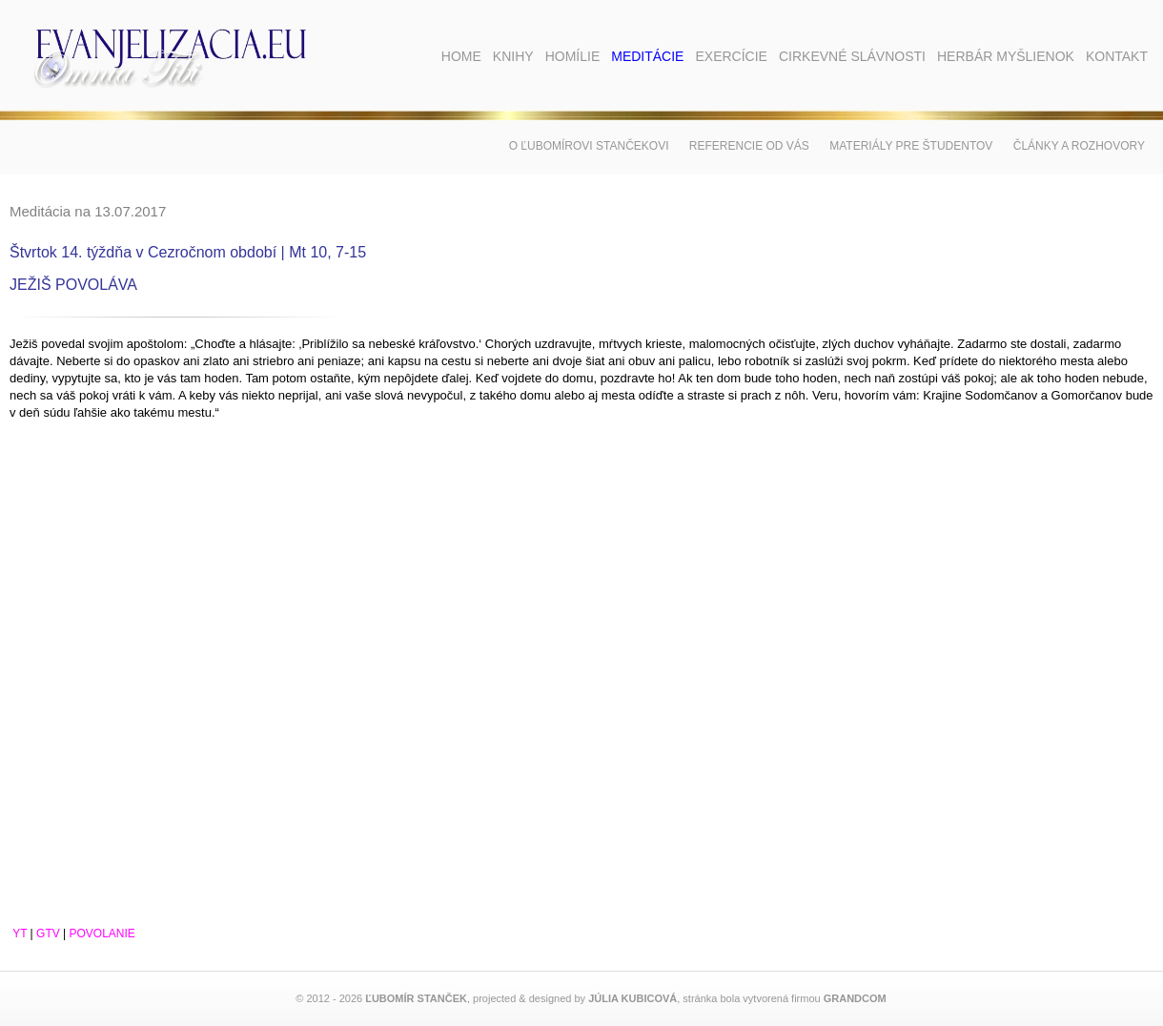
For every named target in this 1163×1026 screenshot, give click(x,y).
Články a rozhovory (1079, 146)
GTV (48, 933)
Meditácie (647, 56)
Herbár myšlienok (1005, 56)
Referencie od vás (749, 146)
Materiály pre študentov (910, 146)
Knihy (513, 56)
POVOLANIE (102, 933)
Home (461, 56)
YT (19, 933)
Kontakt (1117, 56)
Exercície (730, 56)
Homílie (573, 56)
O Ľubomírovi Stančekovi (589, 146)
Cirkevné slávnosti (852, 56)
